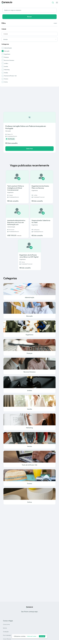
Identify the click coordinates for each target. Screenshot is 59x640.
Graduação (6, 631)
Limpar (55, 23)
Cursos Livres (6, 624)
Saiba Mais (29, 148)
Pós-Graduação (7, 635)
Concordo (42, 636)
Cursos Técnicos (7, 639)
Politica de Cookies (31, 636)
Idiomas (5, 628)
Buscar (29, 17)
